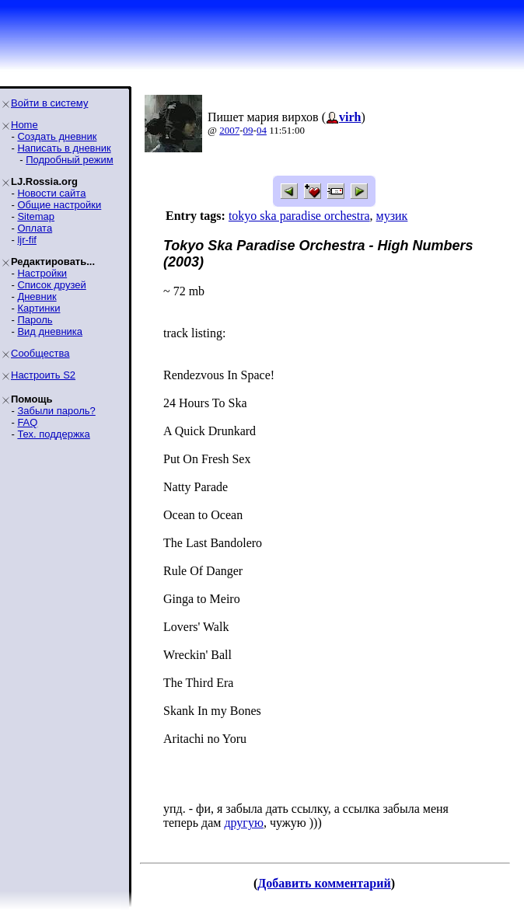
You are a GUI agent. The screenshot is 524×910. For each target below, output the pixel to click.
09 (248, 130)
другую (243, 822)
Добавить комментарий (323, 883)
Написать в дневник (63, 148)
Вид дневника (49, 331)
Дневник (36, 296)
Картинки (38, 308)
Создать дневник (56, 136)
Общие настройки (59, 205)
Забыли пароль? (56, 411)
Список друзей (51, 285)
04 (262, 130)
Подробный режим (69, 160)
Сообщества (40, 353)
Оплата (34, 228)
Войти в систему (49, 103)
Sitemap (35, 216)
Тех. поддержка (53, 434)
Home (24, 125)
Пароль (34, 320)
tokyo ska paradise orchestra (299, 215)
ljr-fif (27, 240)
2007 (229, 130)
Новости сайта (51, 193)
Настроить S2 (43, 375)
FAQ (27, 422)
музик (392, 215)
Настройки (42, 273)
